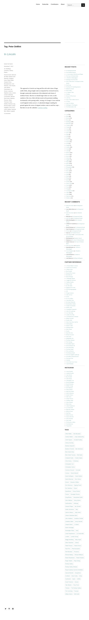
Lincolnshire (7, 96)
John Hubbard (68, 518)
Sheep (67, 178)
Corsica (67, 473)
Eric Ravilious (68, 488)
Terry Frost (12, 107)
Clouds (67, 127)
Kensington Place (69, 530)
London (67, 536)
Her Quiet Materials (70, 302)
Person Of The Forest (71, 96)
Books (67, 118)
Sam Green (68, 336)
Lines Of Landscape (70, 311)
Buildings (8, 68)
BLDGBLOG (69, 274)
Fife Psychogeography (71, 289)
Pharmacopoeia (76, 548)
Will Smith (76, 594)
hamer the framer (8, 64)
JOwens (68, 231)
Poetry (67, 172)
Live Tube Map (69, 313)
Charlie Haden (78, 458)
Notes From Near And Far (72, 322)
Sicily (80, 576)
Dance (67, 132)
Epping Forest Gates (70, 287)
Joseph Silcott (68, 524)
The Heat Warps (69, 349)
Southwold (68, 579)
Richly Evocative (70, 334)
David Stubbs (78, 476)
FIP (67, 291)
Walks (67, 194)
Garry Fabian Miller (9, 80)
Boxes (67, 120)
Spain (73, 579)
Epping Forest (77, 485)
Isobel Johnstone (70, 393)
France (67, 494)
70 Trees (68, 101)
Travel (67, 185)
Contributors (54, 4)
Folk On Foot (69, 294)
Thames (67, 588)
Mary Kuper (78, 539)
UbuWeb (68, 360)
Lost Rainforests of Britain (72, 316)
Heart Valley (69, 90)
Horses (67, 154)
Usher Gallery (7, 109)
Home (38, 4)
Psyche (67, 331)
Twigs (67, 188)
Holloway (76, 503)
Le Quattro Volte (70, 92)
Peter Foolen (69, 329)
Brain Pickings (69, 276)
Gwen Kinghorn (69, 251)
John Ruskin (12, 85)
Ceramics (6, 70)
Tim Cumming (68, 591)
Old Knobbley (69, 323)
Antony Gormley (69, 442)
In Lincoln (10, 54)
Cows (67, 129)
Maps (67, 161)
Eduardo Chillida (74, 482)
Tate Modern (68, 585)
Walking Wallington (78, 258)
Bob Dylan (79, 455)
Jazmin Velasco (69, 395)
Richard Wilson (8, 105)
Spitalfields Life (69, 338)
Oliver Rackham (69, 542)
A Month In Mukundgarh (72, 77)
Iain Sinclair (78, 506)
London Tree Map (70, 314)
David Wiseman (69, 384)
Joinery (67, 158)
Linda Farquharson (70, 405)
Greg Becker (68, 497)
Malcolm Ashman (70, 409)
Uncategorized (69, 190)
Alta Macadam (77, 433)
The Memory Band (70, 353)
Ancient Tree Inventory (71, 267)
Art (5, 68)
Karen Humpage (69, 527)
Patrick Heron (77, 545)
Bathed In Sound (70, 88)
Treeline (68, 94)
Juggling (68, 159)
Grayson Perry (7, 82)
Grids (67, 150)
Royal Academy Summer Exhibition (74, 569)
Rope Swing (77, 560)
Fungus (67, 145)
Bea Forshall (69, 271)
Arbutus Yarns (69, 269)
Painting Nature (69, 327)
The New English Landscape (72, 354)
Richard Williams (79, 554)
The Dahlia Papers (70, 343)
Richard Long (11, 103)
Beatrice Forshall (69, 449)
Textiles (68, 181)
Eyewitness (68, 491)
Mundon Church (78, 238)
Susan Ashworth (70, 416)
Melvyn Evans (69, 411)
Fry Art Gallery (69, 298)
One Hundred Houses (71, 72)
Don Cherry (78, 479)
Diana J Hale (69, 284)
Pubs (67, 174)
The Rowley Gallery (70, 422)
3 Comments (7, 113)
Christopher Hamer (70, 467)
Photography (69, 167)
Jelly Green (68, 396)
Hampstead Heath (78, 497)
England (11, 78)
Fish (67, 138)
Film (67, 136)
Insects (67, 156)
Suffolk (78, 579)
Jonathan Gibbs (69, 400)
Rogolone (78, 245)
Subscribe (45, 4)
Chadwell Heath (69, 458)
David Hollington (70, 382)
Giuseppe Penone (75, 494)
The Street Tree (69, 358)
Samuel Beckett (69, 573)
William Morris (68, 594)
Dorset (67, 482)
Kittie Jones (69, 404)
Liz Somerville (69, 407)
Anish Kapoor (68, 439)
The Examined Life (70, 345)
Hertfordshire (68, 503)
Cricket (67, 130)
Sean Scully (75, 576)
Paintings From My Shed (71, 79)
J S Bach (76, 524)
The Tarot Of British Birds (72, 76)
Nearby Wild (69, 320)
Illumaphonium (7, 84)
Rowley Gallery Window (71, 566)
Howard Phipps (69, 506)
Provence (76, 551)
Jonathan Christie (78, 518)
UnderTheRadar (69, 363)
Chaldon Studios (70, 282)
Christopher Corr (70, 380)
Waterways (68, 196)
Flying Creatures (70, 293)
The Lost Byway (70, 351)
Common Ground (69, 470)
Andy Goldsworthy (79, 436)
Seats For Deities (70, 103)
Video (67, 192)
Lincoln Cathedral (8, 94)
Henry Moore (77, 500)
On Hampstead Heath (71, 70)
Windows (68, 198)
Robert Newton (69, 415)
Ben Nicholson (79, 449)
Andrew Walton (69, 436)
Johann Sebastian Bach (71, 515)
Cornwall (78, 470)
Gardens (68, 147)
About (62, 4)
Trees (67, 187)
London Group (74, 536)
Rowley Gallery (69, 563)
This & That (69, 183)
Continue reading (42, 107)
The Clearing (69, 342)
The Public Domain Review (72, 356)
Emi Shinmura (69, 387)
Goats (67, 149)
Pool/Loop (68, 85)
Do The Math (69, 285)
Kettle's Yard (69, 307)
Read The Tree (69, 333)
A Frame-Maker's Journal (72, 265)
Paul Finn (68, 413)
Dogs (67, 134)
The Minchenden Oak (71, 106)
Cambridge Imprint (70, 278)
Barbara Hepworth (70, 445)
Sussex (76, 582)
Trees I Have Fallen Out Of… (73, 99)
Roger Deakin (68, 560)
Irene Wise (68, 218)
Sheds (67, 176)
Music (67, 163)
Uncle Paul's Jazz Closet (71, 362)
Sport (67, 179)
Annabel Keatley (70, 373)
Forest (67, 296)
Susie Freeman (69, 418)
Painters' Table (69, 325)
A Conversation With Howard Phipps (74, 74)
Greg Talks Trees (70, 300)
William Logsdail (11, 111)
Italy (77, 509)
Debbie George (69, 386)
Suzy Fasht (68, 420)
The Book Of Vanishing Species (73, 87)
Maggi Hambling (69, 539)
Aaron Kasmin (69, 371)
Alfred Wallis (68, 433)
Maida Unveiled (69, 318)
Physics (68, 169)
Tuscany (76, 591)
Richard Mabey (69, 554)
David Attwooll (74, 473)
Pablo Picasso (68, 545)
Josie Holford (69, 234)
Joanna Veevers (69, 398)
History (11, 70)
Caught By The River (71, 280)
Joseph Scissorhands (70, 305)
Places (5, 72)
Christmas (75, 461)
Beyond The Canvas (70, 273)
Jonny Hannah (69, 402)
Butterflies (68, 123)
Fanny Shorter (69, 389)
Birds (67, 116)
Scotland (67, 576)
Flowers (68, 140)
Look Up (68, 97)
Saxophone (78, 573)
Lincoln (14, 93)
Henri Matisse (68, 500)
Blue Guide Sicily (69, 452)
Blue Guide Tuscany (70, 455)
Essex (75, 488)
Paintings (68, 165)
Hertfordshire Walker (71, 304)
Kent (77, 530)
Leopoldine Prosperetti (71, 309)
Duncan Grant (7, 74)
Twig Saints (69, 425)
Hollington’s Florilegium (71, 105)
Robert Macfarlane (70, 557)
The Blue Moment (70, 340)
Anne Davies (69, 375)
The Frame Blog (70, 347)
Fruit (67, 143)
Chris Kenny (69, 378)
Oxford (76, 542)
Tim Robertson (69, 424)
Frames (67, 141)
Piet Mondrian (68, 551)
